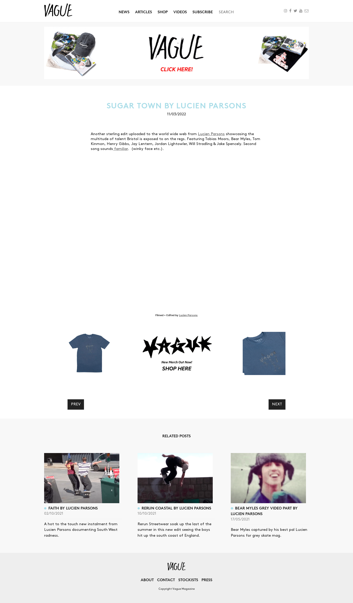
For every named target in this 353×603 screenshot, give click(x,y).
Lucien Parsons (211, 134)
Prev (76, 404)
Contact (166, 579)
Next (277, 404)
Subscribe (202, 11)
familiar (120, 149)
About (147, 579)
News (124, 11)
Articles (143, 11)
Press (206, 579)
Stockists (188, 579)
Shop (163, 11)
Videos (180, 11)
